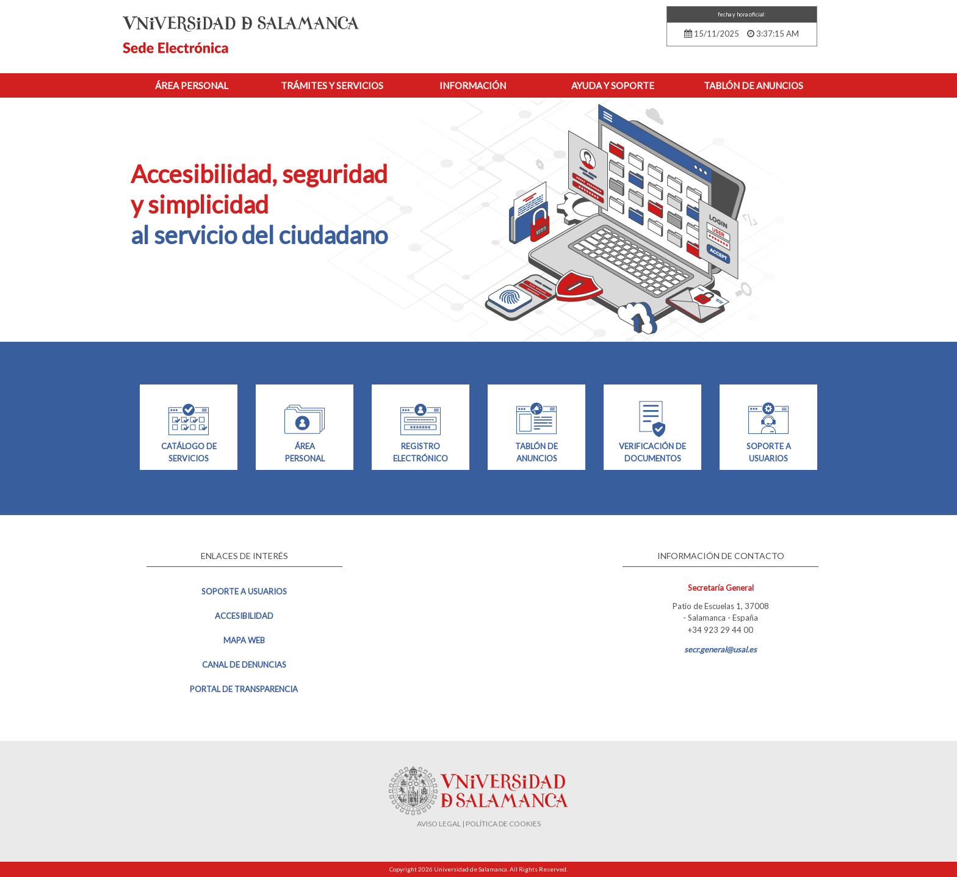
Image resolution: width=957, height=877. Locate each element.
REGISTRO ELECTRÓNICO (420, 430)
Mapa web (244, 640)
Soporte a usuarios (244, 591)
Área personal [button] (191, 85)
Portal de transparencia (244, 689)
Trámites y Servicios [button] (332, 85)
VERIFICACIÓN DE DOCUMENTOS (652, 430)
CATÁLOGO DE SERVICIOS (189, 430)
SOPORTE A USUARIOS (768, 430)
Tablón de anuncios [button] (753, 85)
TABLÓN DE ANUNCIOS (536, 430)
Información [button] (472, 85)
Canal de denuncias (244, 664)
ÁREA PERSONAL (304, 430)
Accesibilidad (244, 616)
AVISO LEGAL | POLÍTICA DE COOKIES (479, 823)
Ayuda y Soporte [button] (612, 85)
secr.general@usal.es (720, 649)
